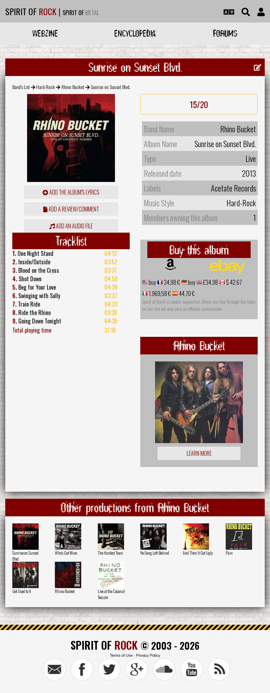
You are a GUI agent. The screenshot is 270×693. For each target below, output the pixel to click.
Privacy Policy (148, 655)
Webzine (45, 33)
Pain (229, 553)
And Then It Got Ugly (198, 553)
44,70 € (186, 293)
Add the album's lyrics (71, 192)
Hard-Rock (45, 86)
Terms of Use (121, 655)
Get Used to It (21, 591)
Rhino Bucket (73, 86)
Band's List (21, 86)
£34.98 (210, 282)
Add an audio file (71, 226)
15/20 (199, 104)
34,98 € (171, 282)
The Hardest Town (110, 553)
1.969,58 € (159, 293)
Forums (225, 33)
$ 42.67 (233, 282)
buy (152, 282)
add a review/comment (71, 209)
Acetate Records (233, 188)
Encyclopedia (135, 33)
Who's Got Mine (66, 553)
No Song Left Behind (154, 553)
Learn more (199, 453)
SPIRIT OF (30, 11)
